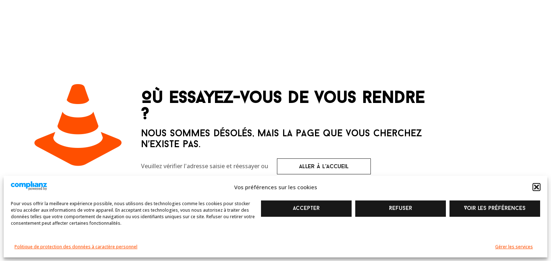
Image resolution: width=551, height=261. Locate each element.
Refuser (400, 208)
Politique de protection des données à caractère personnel (75, 247)
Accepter (306, 208)
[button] (536, 187)
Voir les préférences (495, 208)
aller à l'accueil (324, 167)
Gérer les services (514, 247)
